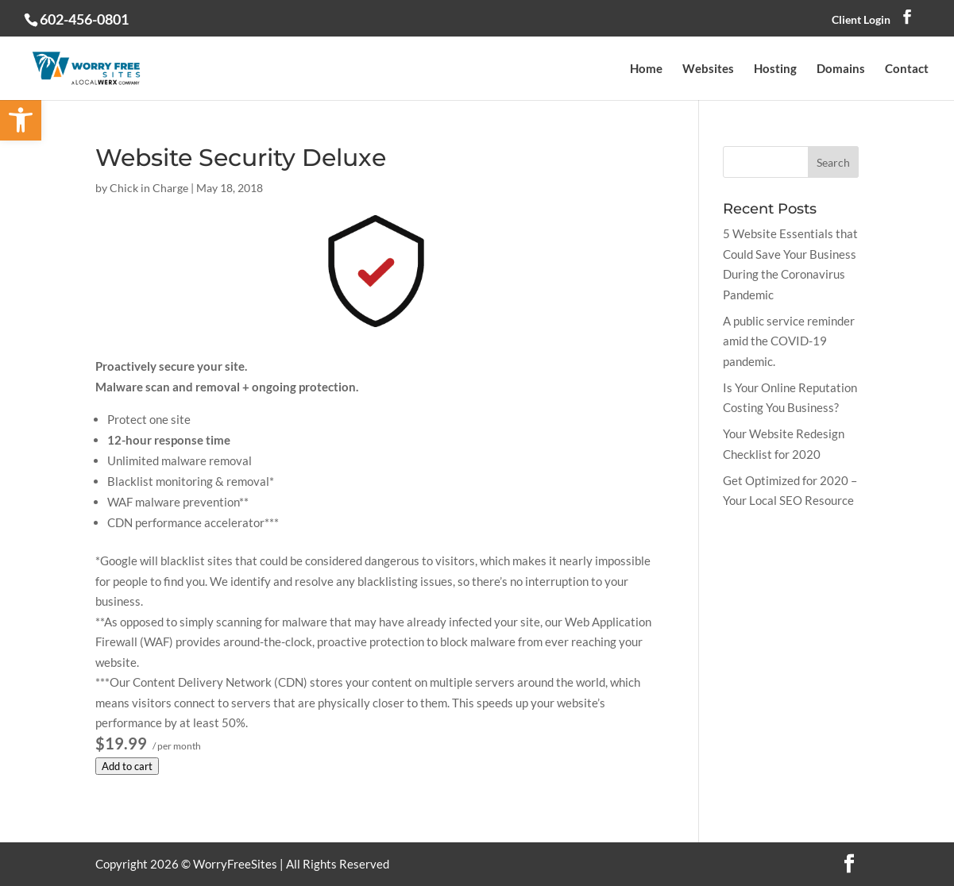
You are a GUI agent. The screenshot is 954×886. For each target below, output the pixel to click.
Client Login (861, 19)
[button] (20, 120)
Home (646, 69)
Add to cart (127, 766)
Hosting (775, 69)
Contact (907, 69)
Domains (841, 69)
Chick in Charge (149, 188)
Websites (708, 69)
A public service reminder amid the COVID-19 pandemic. (789, 341)
